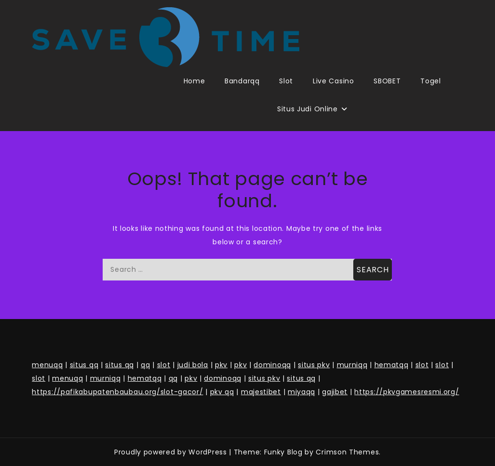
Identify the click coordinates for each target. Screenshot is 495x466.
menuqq (47, 365)
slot (164, 365)
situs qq (84, 365)
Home (194, 81)
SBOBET (387, 81)
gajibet (335, 392)
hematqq (392, 365)
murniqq (352, 365)
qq (145, 365)
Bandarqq (242, 81)
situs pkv (314, 365)
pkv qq (222, 392)
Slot (286, 81)
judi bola (192, 365)
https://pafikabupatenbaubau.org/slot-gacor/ (117, 392)
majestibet (261, 392)
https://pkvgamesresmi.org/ (406, 392)
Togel (430, 81)
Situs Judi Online (307, 109)
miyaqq (301, 392)
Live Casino (333, 81)
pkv (221, 365)
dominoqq (272, 365)
